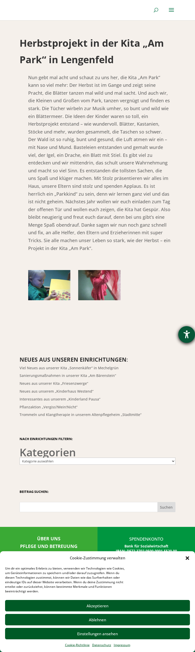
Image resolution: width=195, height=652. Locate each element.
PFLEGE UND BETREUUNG (48, 546)
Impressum (122, 645)
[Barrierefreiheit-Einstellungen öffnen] (186, 334)
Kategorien (48, 452)
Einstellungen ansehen (97, 633)
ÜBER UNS (48, 539)
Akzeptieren (97, 605)
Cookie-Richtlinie (77, 645)
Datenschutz (101, 645)
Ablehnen (97, 619)
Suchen (166, 507)
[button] (187, 558)
